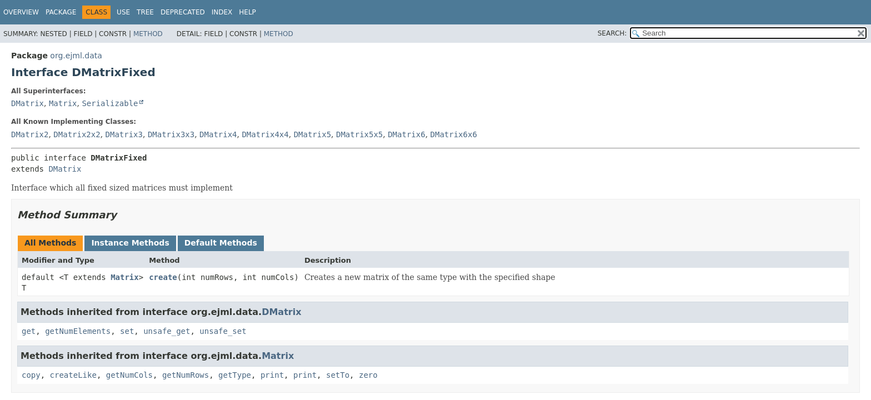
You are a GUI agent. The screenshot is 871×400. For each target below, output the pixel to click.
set (127, 331)
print (272, 375)
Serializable (110, 103)
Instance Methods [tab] (130, 242)
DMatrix (27, 103)
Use (123, 12)
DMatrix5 (312, 134)
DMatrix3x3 (171, 134)
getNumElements (78, 331)
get (29, 331)
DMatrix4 (218, 134)
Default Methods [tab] (220, 242)
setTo (337, 375)
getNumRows (185, 375)
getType (234, 375)
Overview (21, 12)
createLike (73, 375)
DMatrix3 (124, 134)
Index (222, 12)
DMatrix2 (29, 134)
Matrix (63, 103)
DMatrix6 (406, 134)
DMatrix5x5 (359, 134)
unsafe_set (222, 331)
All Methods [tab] (50, 242)
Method (148, 34)
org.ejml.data (76, 55)
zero (368, 375)
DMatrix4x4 (265, 134)
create (163, 277)
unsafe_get (166, 331)
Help (247, 12)
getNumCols (129, 375)
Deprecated (183, 12)
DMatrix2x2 (76, 134)
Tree (145, 12)
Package (61, 12)
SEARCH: (612, 33)
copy (31, 375)
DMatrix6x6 (454, 134)
